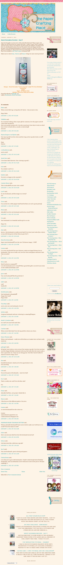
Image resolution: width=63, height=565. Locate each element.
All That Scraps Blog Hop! (35, 516)
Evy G (2, 379)
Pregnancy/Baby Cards (53, 219)
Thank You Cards (51, 225)
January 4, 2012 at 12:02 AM (10, 356)
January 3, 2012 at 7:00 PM (10, 325)
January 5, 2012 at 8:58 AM (10, 418)
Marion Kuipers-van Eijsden (8, 134)
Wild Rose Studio (51, 263)
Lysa (2, 166)
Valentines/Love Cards (53, 261)
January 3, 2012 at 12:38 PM (10, 278)
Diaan (2, 390)
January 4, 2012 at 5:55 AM (9, 387)
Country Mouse (5, 183)
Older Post (42, 471)
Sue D (2, 449)
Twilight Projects (52, 259)
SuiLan (3, 441)
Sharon (3, 399)
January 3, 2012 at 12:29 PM (10, 269)
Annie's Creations (6, 320)
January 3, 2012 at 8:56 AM (10, 131)
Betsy (2, 261)
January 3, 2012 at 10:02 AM (10, 154)
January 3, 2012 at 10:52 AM (10, 197)
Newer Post (4, 471)
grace (2, 273)
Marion (17, 53)
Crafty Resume (11, 34)
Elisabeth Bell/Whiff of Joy (54, 204)
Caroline (3, 328)
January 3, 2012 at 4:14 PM (9, 300)
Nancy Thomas (5, 337)
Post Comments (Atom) (14, 474)
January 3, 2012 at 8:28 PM (9, 343)
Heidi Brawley (5, 292)
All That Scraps (17, 51)
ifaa (2, 360)
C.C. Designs (50, 195)
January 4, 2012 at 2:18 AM (10, 366)
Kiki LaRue (50, 212)
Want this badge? (54, 470)
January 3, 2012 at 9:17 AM (9, 146)
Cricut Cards (50, 201)
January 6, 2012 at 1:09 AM (10, 445)
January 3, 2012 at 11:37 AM (10, 206)
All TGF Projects (51, 183)
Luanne (3, 407)
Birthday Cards (51, 189)
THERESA (3, 119)
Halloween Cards (51, 210)
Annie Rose (4, 158)
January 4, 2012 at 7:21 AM (9, 395)
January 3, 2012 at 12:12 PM (10, 258)
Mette (2, 107)
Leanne (3, 248)
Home (3, 34)
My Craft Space (51, 216)
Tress (2, 201)
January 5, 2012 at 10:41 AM (10, 428)
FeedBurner (58, 293)
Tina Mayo (4, 303)
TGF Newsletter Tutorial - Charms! (36, 542)
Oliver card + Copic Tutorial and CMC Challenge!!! (35, 551)
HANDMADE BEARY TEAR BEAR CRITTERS (12, 422)
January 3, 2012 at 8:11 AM (9, 115)
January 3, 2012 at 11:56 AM (10, 226)
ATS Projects (50, 187)
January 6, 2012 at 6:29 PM (10, 465)
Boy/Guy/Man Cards (52, 193)
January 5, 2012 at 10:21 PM (10, 437)
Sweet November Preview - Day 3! (35, 533)
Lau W (2, 191)
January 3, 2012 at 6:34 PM (9, 316)
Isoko (2, 432)
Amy (13, 53)
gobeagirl (3, 347)
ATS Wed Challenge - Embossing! (35, 524)
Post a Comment (5, 469)
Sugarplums (50, 221)
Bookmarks (8, 95)
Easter (49, 202)
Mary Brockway (5, 240)
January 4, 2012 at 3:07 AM (10, 375)
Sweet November (16, 95)
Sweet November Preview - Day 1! (11, 40)
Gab (2, 370)
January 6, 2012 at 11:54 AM (10, 453)
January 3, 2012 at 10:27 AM (10, 163)
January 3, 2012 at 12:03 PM (10, 244)
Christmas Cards (51, 197)
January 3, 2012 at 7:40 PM (9, 333)
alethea (3, 312)
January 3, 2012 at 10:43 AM (10, 171)
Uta (2, 218)
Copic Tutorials (51, 199)
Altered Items (50, 185)
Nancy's (24, 53)
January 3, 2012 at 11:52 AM (10, 214)
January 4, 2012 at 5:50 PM (10, 403)
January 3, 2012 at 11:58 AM (10, 236)
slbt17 (2, 282)
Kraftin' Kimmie (51, 214)
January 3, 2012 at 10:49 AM (10, 179)
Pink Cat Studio (51, 217)
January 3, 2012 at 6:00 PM (10, 308)
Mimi (2, 209)
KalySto (3, 175)
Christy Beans (5, 457)
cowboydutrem (5, 150)
